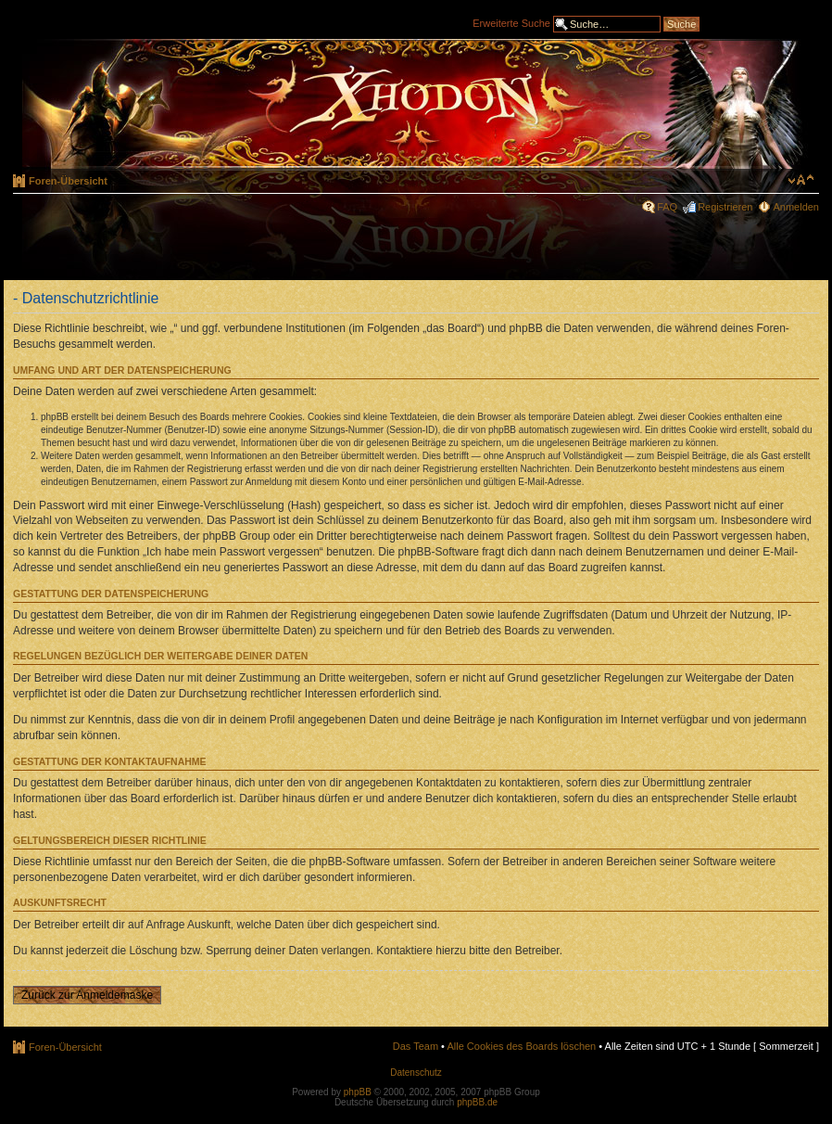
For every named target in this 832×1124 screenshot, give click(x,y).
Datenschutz (416, 1072)
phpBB (358, 1092)
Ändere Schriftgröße (801, 180)
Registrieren (725, 206)
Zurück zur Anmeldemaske (87, 995)
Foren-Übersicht (68, 180)
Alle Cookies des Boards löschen (521, 1046)
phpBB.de (477, 1102)
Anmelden (796, 206)
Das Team (415, 1046)
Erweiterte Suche (511, 22)
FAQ (667, 206)
